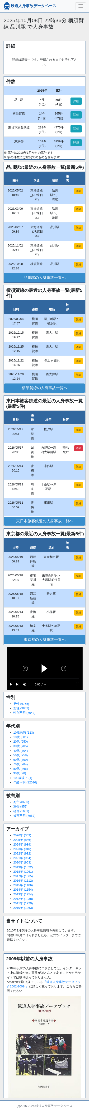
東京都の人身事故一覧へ (45, 640)
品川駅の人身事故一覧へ (45, 278)
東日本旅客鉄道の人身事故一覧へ (44, 521)
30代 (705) (20, 746)
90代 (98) (19, 773)
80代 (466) (20, 768)
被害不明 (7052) (24, 815)
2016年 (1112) (23, 880)
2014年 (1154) (23, 889)
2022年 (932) (22, 853)
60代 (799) (20, 759)
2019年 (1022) (23, 867)
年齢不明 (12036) (25, 782)
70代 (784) (20, 764)
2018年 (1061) (23, 871)
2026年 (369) (22, 835)
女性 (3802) (21, 708)
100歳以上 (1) (22, 778)
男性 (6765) (21, 704)
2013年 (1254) (23, 894)
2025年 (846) (22, 840)
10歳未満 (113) (23, 732)
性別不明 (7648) (24, 712)
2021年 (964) (22, 858)
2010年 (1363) (23, 908)
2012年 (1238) (23, 899)
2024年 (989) (22, 844)
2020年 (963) (22, 862)
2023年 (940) (22, 849)
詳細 (76, 101)
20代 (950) (20, 741)
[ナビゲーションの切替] (80, 6)
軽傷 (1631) (21, 811)
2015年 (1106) (23, 885)
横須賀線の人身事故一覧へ (44, 388)
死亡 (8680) (21, 802)
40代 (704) (20, 751)
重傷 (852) (20, 806)
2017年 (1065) (23, 876)
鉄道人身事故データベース (29, 6)
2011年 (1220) (23, 903)
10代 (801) (20, 737)
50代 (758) (20, 755)
